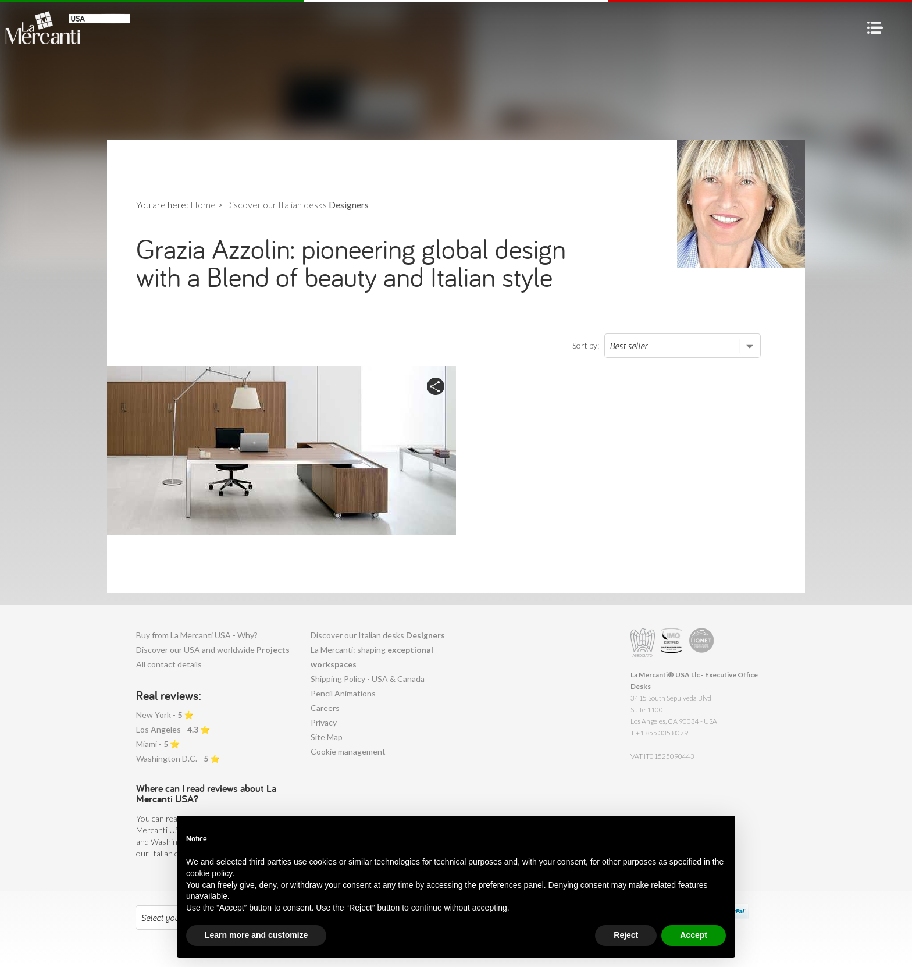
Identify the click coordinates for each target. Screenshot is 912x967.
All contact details (169, 664)
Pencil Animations (343, 693)
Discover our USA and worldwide (213, 650)
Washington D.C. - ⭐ (178, 758)
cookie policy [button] (209, 873)
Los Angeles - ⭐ (173, 729)
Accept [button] (693, 935)
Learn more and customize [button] (256, 935)
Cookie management (348, 751)
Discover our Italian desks (378, 635)
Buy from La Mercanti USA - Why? (197, 635)
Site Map (327, 737)
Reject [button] (626, 935)
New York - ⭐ (165, 715)
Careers (325, 708)
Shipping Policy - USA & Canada (368, 679)
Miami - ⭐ (158, 744)
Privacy (324, 722)
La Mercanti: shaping (372, 657)
